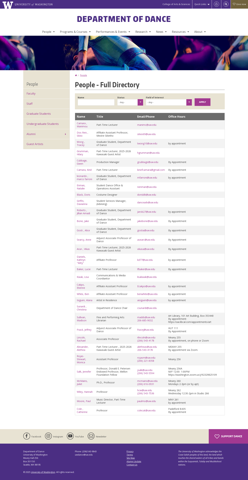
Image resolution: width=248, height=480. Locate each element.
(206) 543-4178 (145, 340)
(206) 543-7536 (145, 393)
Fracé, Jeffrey (84, 329)
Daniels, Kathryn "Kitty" (81, 260)
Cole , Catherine (82, 410)
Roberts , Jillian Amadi (83, 212)
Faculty (31, 93)
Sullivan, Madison (81, 319)
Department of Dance (124, 19)
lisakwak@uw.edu (147, 277)
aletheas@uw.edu (147, 346)
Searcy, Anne (84, 239)
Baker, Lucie (84, 269)
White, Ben (83, 294)
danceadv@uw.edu (147, 202)
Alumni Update (134, 461)
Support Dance (228, 436)
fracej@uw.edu (145, 329)
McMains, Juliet (82, 382)
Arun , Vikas (83, 249)
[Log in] (216, 4)
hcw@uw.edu (144, 390)
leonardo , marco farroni (84, 177)
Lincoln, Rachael (81, 339)
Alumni (31, 134)
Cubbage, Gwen (82, 162)
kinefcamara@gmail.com (151, 169)
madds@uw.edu (146, 317)
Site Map (131, 458)
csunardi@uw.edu (147, 308)
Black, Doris (83, 194)
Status (121, 97)
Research (141, 32)
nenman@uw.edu (147, 187)
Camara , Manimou (82, 125)
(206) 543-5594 (145, 373)
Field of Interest (155, 97)
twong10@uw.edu (147, 143)
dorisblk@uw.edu (146, 194)
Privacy (130, 451)
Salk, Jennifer (84, 371)
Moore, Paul (84, 401)
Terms (130, 454)
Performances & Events (111, 32)
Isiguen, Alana (84, 300)
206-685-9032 (145, 320)
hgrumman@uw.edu (148, 152)
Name (81, 97)
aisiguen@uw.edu (147, 300)
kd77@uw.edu (145, 259)
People (46, 32)
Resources (178, 32)
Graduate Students (39, 114)
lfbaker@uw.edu (146, 269)
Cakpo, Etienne (81, 286)
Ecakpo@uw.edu (146, 286)
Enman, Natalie (81, 187)
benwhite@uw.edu (147, 294)
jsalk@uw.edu (144, 370)
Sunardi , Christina (81, 308)
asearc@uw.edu (146, 239)
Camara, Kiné (84, 169)
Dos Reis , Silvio (82, 134)
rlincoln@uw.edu (146, 337)
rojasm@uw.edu (146, 357)
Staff (30, 104)
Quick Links (200, 4)
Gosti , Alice (83, 230)
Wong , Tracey (81, 143)
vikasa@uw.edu (145, 249)
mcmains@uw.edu (147, 381)
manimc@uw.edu (146, 124)
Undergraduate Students (43, 124)
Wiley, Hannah (85, 391)
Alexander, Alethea (83, 348)
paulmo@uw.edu (146, 401)
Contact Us (132, 464)
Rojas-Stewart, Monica (81, 359)
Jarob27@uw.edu (146, 211)
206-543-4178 (145, 350)
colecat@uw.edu (146, 410)
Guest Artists (35, 144)
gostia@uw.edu (145, 230)
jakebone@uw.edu (147, 221)
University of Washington (43, 472)
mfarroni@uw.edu (147, 177)
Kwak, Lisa (83, 277)
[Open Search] (226, 4)
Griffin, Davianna (82, 202)
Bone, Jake (83, 221)
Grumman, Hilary (83, 153)
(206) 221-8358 (145, 360)
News (159, 32)
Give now (239, 4)
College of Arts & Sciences (176, 4)
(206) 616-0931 (145, 384)
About (198, 32)
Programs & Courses (73, 32)
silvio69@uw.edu (146, 134)
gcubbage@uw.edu (147, 162)
